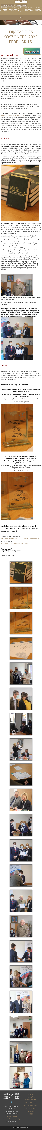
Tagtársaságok (30, 1103)
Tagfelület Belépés (21, 5)
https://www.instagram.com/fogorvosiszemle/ (15, 543)
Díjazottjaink (31, 1108)
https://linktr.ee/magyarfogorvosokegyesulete (17, 1119)
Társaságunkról (31, 1100)
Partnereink (30, 1111)
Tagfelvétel (30, 1097)
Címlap (30, 1094)
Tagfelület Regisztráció (7, 5)
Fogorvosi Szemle (30, 1105)
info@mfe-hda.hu (11, 1116)
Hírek (31, 1114)
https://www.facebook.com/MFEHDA (12, 116)
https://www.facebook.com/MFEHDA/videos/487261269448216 (20, 539)
